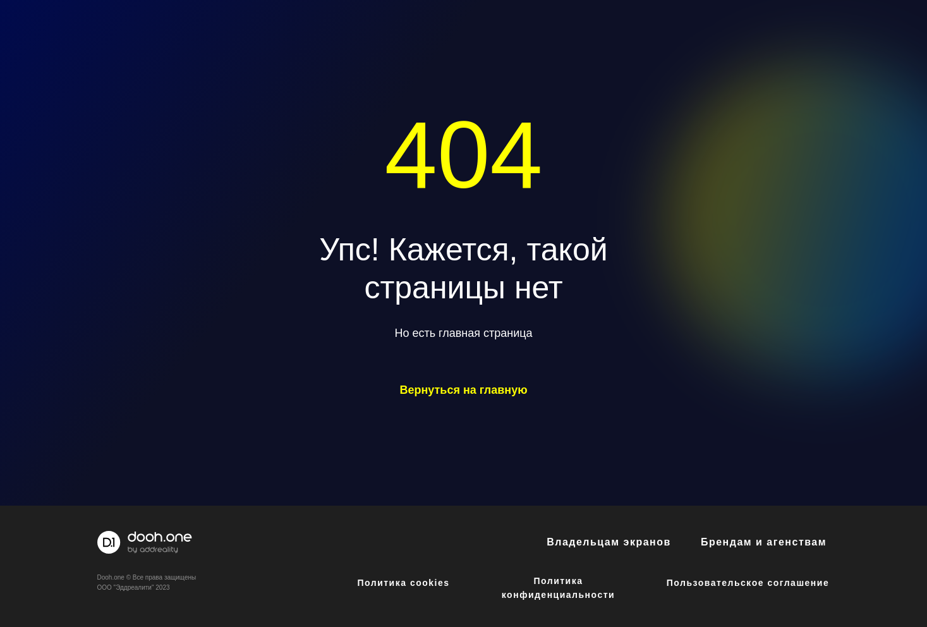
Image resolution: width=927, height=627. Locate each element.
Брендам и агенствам (764, 542)
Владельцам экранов (609, 542)
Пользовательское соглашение (748, 583)
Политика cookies (403, 583)
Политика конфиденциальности (558, 588)
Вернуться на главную (463, 390)
